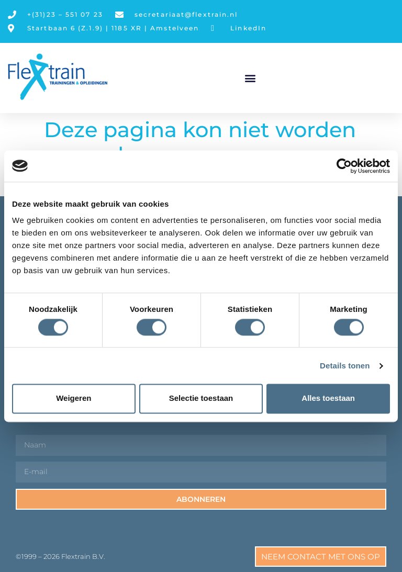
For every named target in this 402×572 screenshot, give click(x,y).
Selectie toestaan (201, 398)
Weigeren (73, 398)
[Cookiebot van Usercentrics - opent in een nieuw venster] (344, 166)
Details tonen (345, 365)
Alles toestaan (328, 398)
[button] (250, 78)
